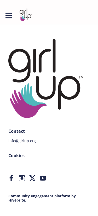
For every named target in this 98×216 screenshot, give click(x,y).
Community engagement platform (39, 195)
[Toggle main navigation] (8, 15)
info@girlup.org (22, 140)
